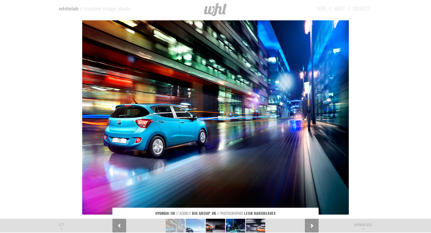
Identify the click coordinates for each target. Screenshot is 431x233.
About (339, 8)
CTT (62, 224)
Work (321, 8)
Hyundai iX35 (363, 224)
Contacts (361, 8)
